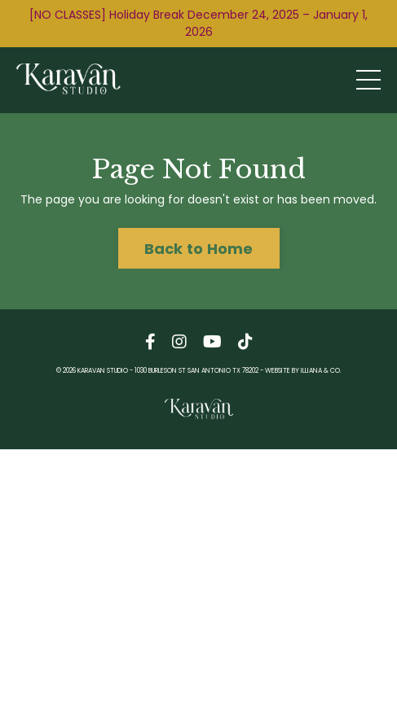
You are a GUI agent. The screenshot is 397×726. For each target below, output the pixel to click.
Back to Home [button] (199, 248)
